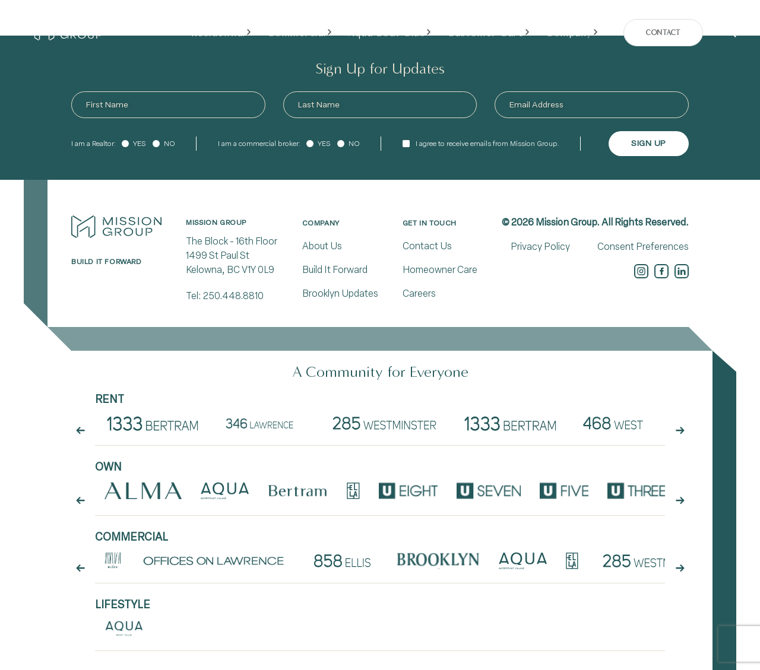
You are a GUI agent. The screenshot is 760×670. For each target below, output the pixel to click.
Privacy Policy (540, 246)
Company (321, 223)
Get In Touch (430, 223)
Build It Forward (335, 269)
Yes (139, 143)
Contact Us (427, 246)
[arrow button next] (680, 430)
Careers (419, 293)
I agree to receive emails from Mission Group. (487, 143)
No (169, 143)
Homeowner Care (440, 269)
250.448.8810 (233, 295)
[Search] (731, 32)
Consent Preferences (643, 246)
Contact (663, 32)
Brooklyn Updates (340, 293)
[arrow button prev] (80, 430)
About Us (322, 246)
